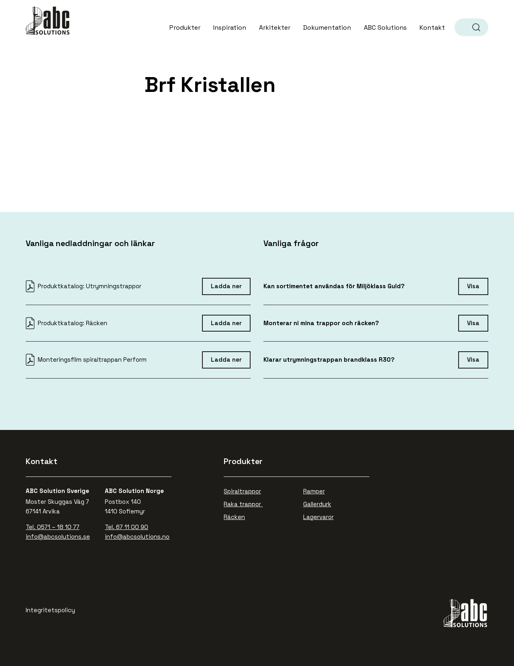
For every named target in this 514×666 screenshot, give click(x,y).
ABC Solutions (48, 20)
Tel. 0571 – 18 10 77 (53, 527)
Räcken (234, 517)
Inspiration (229, 27)
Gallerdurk (317, 504)
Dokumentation (327, 27)
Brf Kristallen (210, 84)
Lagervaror (318, 517)
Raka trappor (243, 504)
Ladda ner (226, 286)
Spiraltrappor (242, 491)
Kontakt (432, 27)
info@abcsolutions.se (58, 536)
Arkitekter (274, 27)
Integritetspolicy (50, 610)
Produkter (184, 27)
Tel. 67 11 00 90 (126, 527)
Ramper (314, 491)
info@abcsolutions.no (137, 536)
